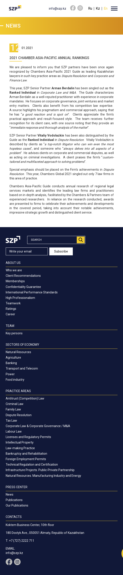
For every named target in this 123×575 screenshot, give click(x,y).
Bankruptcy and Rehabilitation (26, 453)
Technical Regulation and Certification (32, 464)
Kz (98, 8)
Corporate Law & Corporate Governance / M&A (38, 426)
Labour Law (14, 431)
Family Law (13, 409)
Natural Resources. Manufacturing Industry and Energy (43, 475)
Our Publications (17, 505)
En (105, 8)
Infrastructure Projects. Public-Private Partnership (40, 470)
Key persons (14, 333)
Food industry (15, 379)
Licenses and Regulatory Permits (28, 436)
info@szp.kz (57, 8)
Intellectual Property (20, 442)
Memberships (15, 281)
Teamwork (13, 303)
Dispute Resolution (19, 415)
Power (10, 374)
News (9, 494)
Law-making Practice (20, 448)
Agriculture (13, 357)
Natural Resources (18, 352)
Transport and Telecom (22, 368)
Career (10, 314)
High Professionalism (20, 297)
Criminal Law (14, 403)
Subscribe (61, 251)
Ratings (11, 308)
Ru (90, 8)
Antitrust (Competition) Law (25, 398)
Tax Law (11, 420)
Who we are (14, 270)
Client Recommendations (23, 275)
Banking (11, 363)
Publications (14, 499)
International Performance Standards (32, 292)
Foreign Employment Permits (26, 459)
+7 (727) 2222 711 (21, 540)
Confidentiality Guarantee (23, 286)
